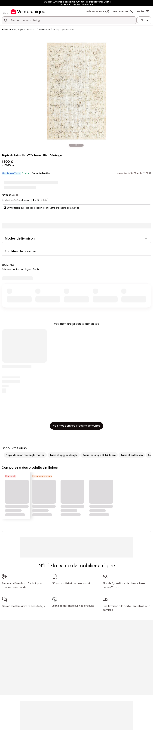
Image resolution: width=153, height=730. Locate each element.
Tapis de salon (67, 29)
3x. (13, 194)
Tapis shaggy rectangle (63, 455)
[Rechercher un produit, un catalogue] (5, 20)
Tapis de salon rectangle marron (25, 455)
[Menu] (6, 10)
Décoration (10, 29)
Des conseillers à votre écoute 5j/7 (23, 606)
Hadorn (26, 200)
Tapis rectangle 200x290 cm (99, 455)
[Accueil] (2, 29)
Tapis (55, 29)
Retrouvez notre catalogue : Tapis (20, 269)
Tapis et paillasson (27, 29)
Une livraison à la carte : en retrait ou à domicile (126, 608)
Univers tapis (44, 29)
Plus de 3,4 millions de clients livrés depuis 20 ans (124, 585)
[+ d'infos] (150, 173)
